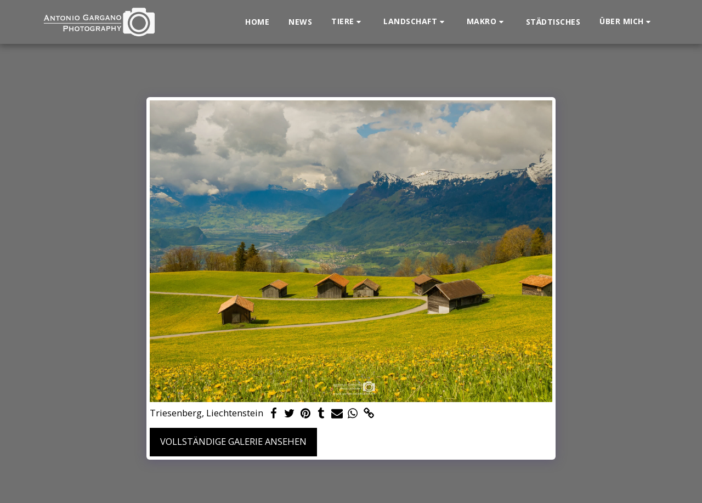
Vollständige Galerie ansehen (233, 441)
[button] (347, 21)
